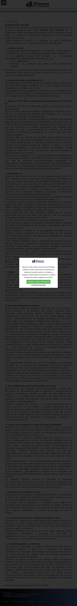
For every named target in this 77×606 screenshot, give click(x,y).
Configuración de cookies (38, 264)
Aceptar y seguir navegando (38, 261)
